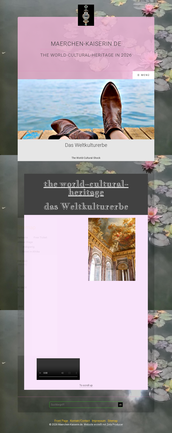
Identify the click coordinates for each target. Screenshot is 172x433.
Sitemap (113, 420)
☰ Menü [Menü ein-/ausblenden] (143, 75)
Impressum (99, 420)
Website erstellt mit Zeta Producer (103, 424)
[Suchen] (120, 404)
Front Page (61, 420)
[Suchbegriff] (86, 404)
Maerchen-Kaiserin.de (86, 43)
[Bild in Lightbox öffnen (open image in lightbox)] (111, 249)
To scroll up (86, 385)
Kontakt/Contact (80, 420)
